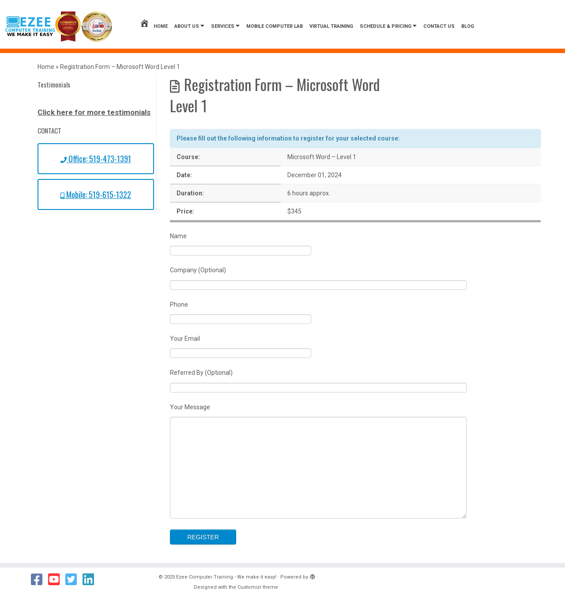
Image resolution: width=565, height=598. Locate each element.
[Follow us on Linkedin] (91, 579)
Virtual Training (331, 26)
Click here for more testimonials (94, 112)
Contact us (439, 26)
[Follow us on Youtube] (56, 579)
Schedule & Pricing (388, 26)
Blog (467, 26)
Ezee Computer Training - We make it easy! (226, 577)
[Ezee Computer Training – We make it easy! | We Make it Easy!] (58, 26)
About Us (189, 26)
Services (225, 26)
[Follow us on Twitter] (74, 579)
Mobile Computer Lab (274, 26)
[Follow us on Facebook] (39, 579)
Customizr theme (257, 587)
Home (153, 26)
